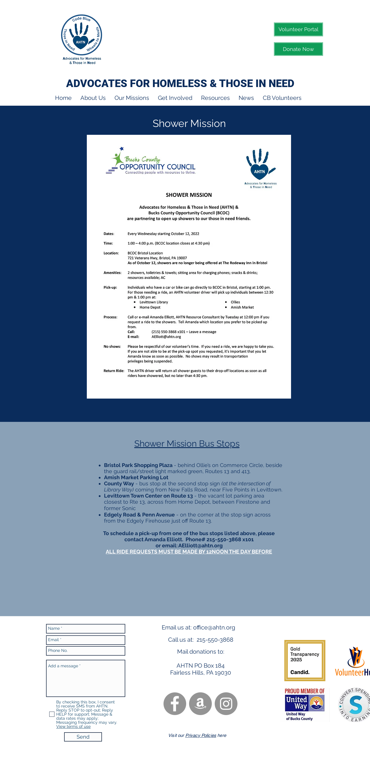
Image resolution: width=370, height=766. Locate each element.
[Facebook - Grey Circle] (174, 703)
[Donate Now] (298, 49)
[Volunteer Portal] (298, 29)
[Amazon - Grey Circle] (200, 703)
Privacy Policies (200, 735)
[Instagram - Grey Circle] (226, 703)
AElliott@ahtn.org (200, 545)
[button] (93, 98)
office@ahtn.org (214, 627)
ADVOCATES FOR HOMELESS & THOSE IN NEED (180, 83)
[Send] (83, 737)
